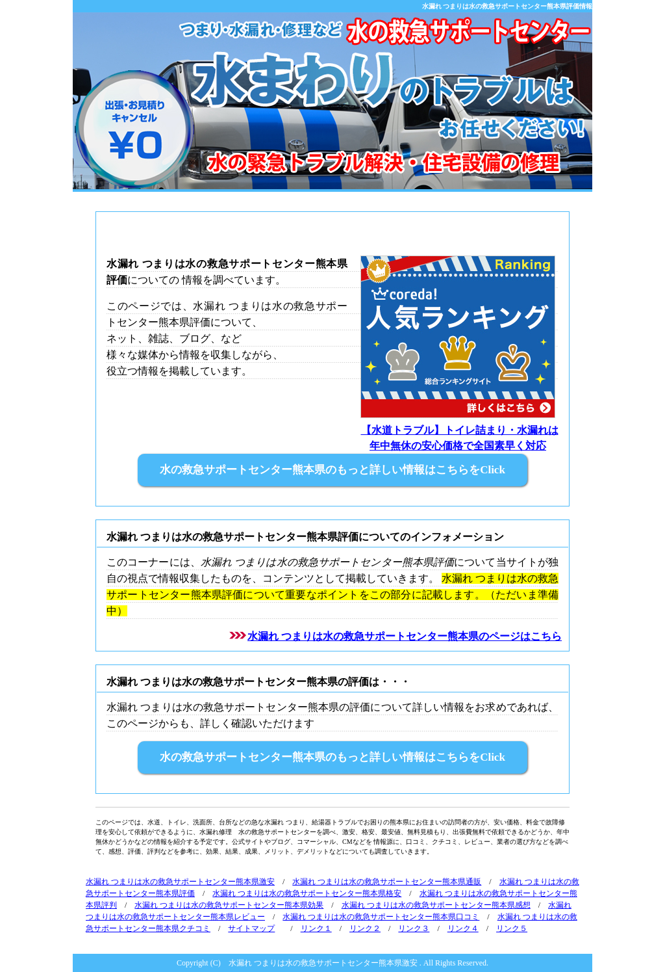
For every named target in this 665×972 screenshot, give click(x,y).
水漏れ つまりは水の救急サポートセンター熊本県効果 (228, 905)
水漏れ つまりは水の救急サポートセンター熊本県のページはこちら (404, 636)
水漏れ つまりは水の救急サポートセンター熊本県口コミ (380, 916)
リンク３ (413, 928)
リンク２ (365, 928)
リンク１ (316, 928)
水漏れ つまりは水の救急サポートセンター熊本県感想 (436, 905)
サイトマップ (251, 928)
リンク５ (511, 928)
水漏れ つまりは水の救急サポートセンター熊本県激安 (180, 881)
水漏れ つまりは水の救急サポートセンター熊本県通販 (386, 881)
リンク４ (463, 928)
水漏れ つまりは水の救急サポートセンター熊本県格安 (306, 893)
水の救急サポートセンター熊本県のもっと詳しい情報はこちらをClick (332, 470)
